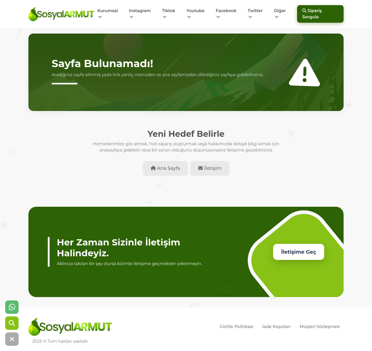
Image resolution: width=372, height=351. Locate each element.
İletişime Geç (298, 252)
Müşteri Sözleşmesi (320, 326)
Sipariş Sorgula (312, 13)
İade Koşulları (276, 326)
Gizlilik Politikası (236, 326)
